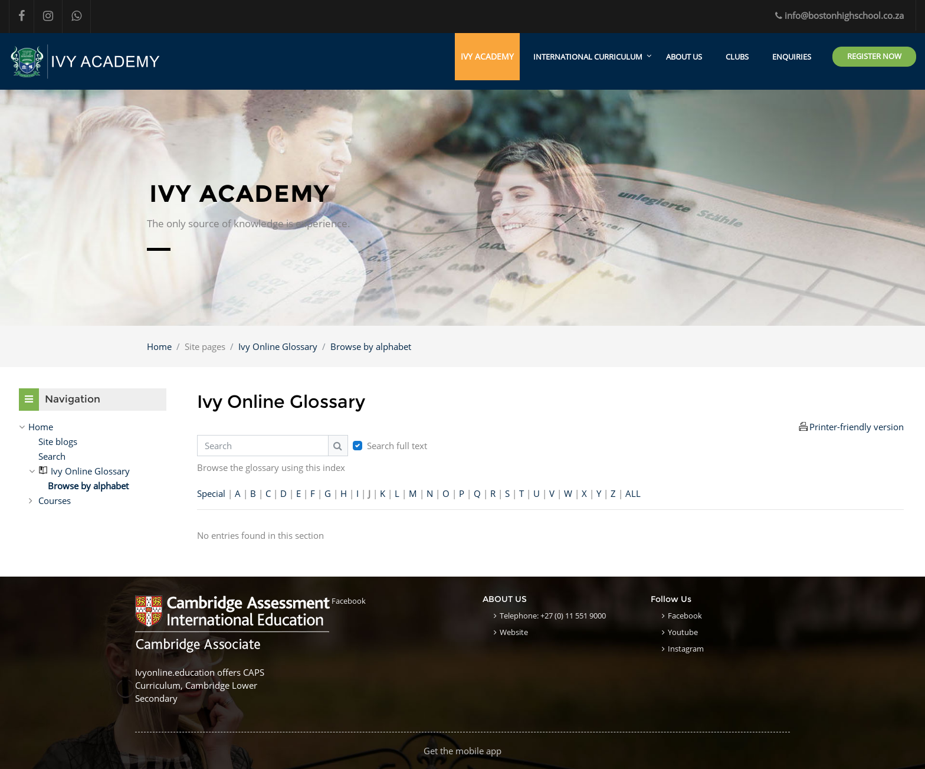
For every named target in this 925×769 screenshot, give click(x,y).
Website (514, 632)
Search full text (397, 445)
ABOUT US (684, 56)
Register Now (874, 56)
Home (159, 346)
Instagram (686, 648)
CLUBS (737, 56)
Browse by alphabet (370, 346)
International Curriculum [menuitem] (587, 56)
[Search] (263, 446)
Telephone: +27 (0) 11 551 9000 (553, 615)
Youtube (683, 632)
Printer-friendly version (856, 427)
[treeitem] (92, 426)
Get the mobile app (462, 751)
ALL (633, 494)
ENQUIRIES (791, 56)
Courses (54, 500)
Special (211, 494)
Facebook (349, 600)
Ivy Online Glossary (277, 346)
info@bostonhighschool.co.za (839, 15)
